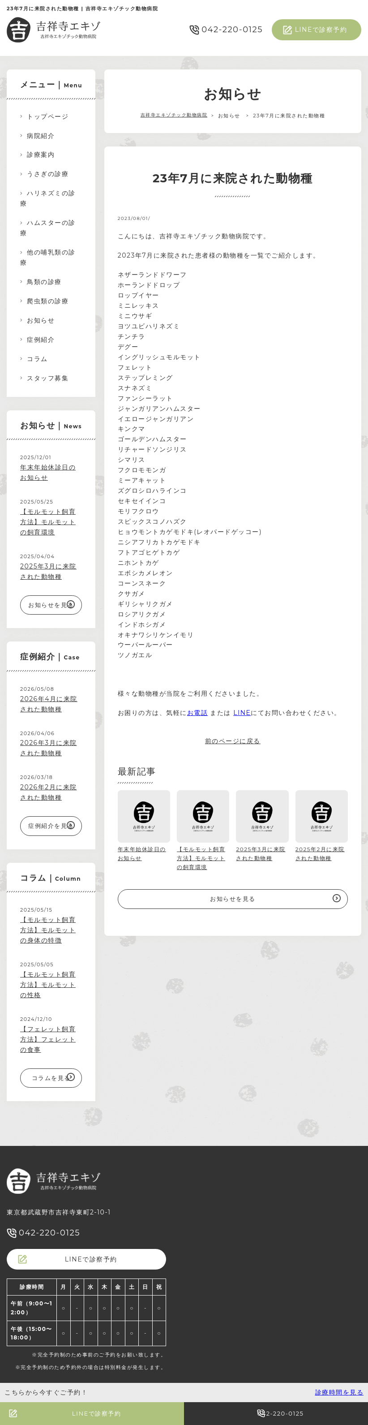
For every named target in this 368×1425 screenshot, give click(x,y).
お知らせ (41, 320)
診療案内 (41, 155)
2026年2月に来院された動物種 (48, 792)
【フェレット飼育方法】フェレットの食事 (48, 1039)
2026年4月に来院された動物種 (48, 704)
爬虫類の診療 (47, 301)
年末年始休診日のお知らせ (48, 472)
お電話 (197, 713)
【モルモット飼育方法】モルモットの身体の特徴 (48, 930)
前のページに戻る (233, 741)
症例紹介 (41, 340)
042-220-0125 (232, 29)
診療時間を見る (339, 1392)
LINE (242, 713)
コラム (37, 359)
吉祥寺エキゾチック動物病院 (173, 115)
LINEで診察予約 (321, 30)
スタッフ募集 (47, 378)
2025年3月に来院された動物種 (48, 571)
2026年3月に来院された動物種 (48, 748)
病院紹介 (41, 136)
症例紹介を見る (51, 825)
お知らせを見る (233, 898)
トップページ (47, 116)
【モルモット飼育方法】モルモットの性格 (48, 984)
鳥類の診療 (44, 282)
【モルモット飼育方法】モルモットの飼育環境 (48, 522)
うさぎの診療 (47, 174)
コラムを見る (51, 1077)
